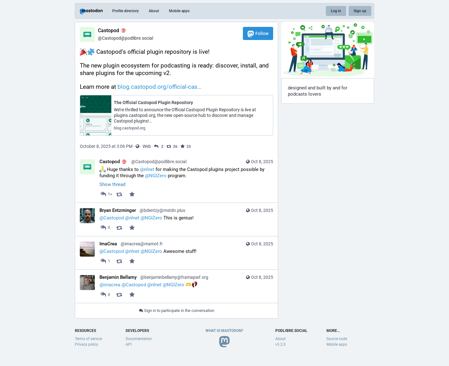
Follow (258, 34)
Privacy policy (86, 344)
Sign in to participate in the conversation (176, 310)
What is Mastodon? (224, 330)
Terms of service (88, 339)
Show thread (112, 184)
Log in (336, 11)
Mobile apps (179, 11)
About (154, 11)
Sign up (360, 11)
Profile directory (125, 11)
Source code (336, 339)
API (129, 344)
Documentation (139, 339)
